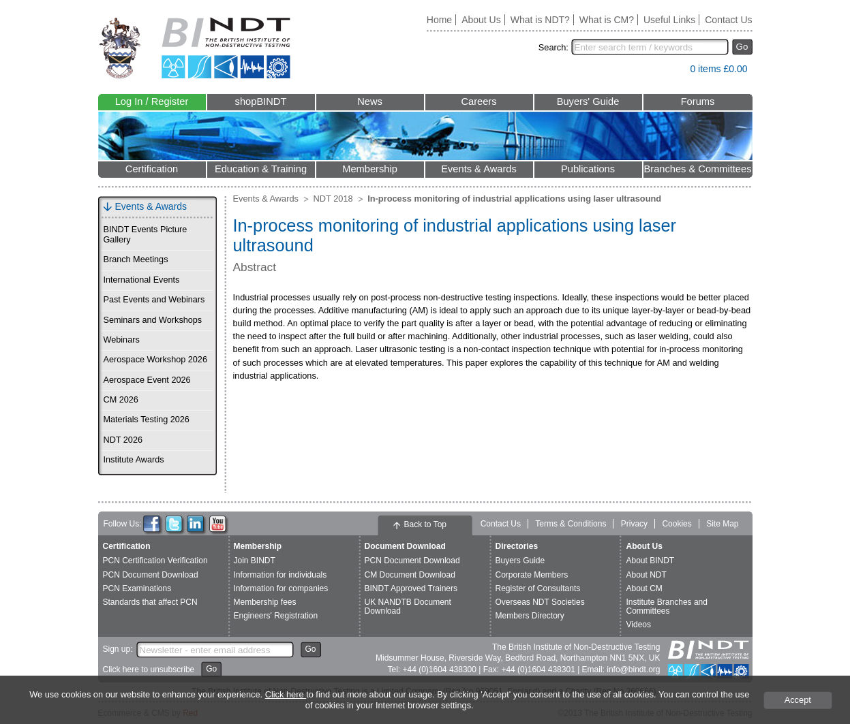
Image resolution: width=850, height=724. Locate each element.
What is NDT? (540, 19)
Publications (588, 168)
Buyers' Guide (588, 101)
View (672, 72)
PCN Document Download (150, 575)
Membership (369, 168)
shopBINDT (261, 101)
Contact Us (728, 19)
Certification (151, 168)
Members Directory (530, 615)
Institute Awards (134, 460)
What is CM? (606, 19)
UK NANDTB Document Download (408, 606)
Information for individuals (280, 575)
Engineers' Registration (276, 615)
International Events (142, 280)
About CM (644, 588)
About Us (481, 19)
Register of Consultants (538, 588)
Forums (698, 101)
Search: (553, 47)
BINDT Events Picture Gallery (145, 235)
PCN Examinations (137, 588)
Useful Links (669, 19)
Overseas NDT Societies (540, 602)
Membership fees (265, 602)
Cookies (676, 524)
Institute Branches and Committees (667, 606)
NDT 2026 (123, 440)
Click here (285, 694)
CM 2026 (121, 400)
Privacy (634, 524)
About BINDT (650, 560)
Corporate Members (532, 575)
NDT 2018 (333, 198)
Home (439, 19)
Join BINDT (254, 560)
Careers (478, 101)
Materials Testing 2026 (146, 419)
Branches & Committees (697, 168)
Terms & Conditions (570, 524)
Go (742, 47)
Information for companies (281, 588)
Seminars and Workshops (153, 320)
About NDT (646, 575)
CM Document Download (410, 575)
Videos (638, 624)
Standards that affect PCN (150, 602)
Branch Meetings (136, 259)
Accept (798, 700)
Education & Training (261, 168)
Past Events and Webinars (154, 299)
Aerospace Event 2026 (147, 380)
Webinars (122, 340)
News (369, 101)
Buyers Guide (520, 560)
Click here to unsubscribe (149, 669)
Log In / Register (152, 101)
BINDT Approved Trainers (411, 588)
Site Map (722, 524)
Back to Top (425, 524)
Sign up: (118, 649)
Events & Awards (479, 168)
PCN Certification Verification (155, 560)
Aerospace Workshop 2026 (155, 359)
